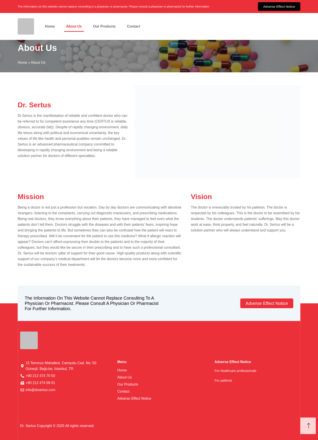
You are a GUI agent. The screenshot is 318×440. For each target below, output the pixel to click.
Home (50, 26)
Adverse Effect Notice (134, 398)
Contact (133, 26)
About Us (74, 26)
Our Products (104, 26)
